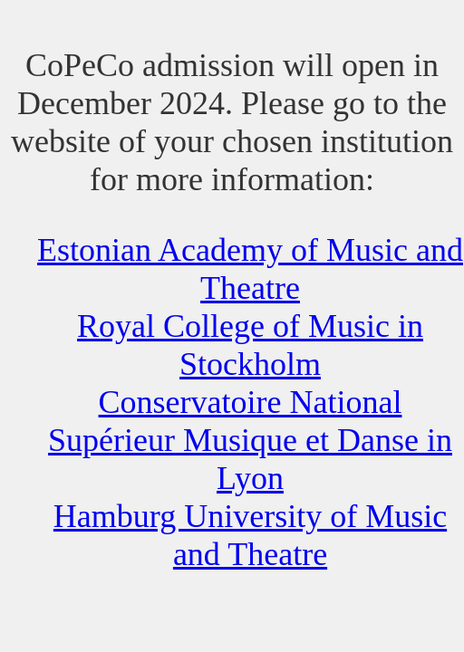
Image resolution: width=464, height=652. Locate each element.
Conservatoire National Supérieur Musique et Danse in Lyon (250, 440)
